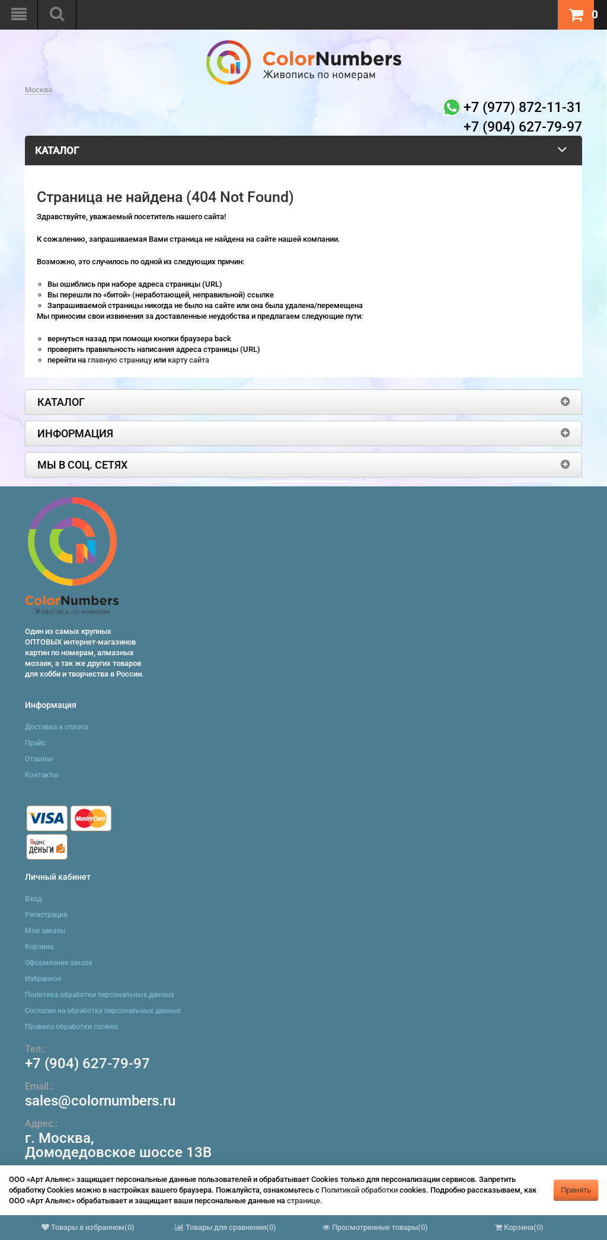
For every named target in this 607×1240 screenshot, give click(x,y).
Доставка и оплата (56, 727)
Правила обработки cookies (71, 1027)
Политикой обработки (359, 1189)
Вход (33, 899)
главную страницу (121, 359)
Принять (576, 1189)
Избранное (43, 979)
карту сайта (188, 359)
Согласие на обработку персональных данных (103, 1011)
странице (303, 1200)
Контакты (42, 775)
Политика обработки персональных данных (99, 995)
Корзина (39, 947)
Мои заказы (45, 931)
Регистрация (46, 915)
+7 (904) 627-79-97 (87, 1063)
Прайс (35, 743)
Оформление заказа (58, 963)
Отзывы (39, 759)
